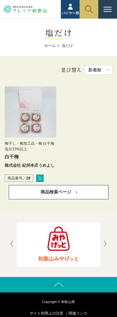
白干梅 (12, 156)
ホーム (50, 45)
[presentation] (12, 244)
